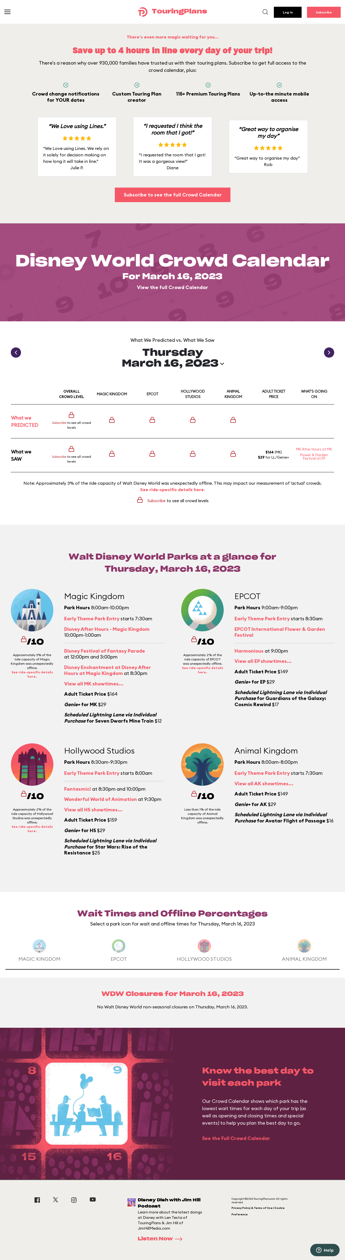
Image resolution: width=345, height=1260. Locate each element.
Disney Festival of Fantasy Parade (104, 651)
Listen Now (162, 1239)
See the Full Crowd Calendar (236, 1138)
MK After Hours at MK (314, 449)
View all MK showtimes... (93, 684)
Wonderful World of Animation (100, 799)
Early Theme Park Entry (91, 618)
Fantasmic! (77, 789)
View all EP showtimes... (263, 661)
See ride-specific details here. (172, 489)
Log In (288, 12)
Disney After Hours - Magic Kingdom (107, 629)
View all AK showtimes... (263, 783)
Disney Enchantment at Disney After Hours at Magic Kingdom (107, 670)
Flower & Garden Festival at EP (314, 456)
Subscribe (324, 12)
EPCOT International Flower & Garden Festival (279, 632)
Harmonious (249, 651)
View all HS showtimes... (93, 810)
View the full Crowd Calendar (172, 287)
